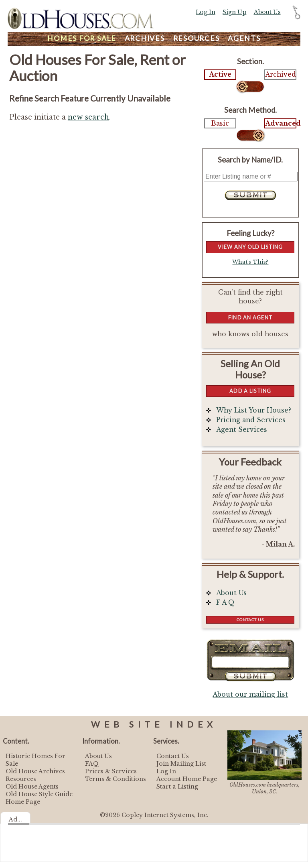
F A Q (225, 602)
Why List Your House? (253, 410)
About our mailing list (250, 694)
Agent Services (241, 429)
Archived (280, 74)
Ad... (15, 819)
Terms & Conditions (115, 779)
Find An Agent (250, 317)
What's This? (250, 261)
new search (88, 117)
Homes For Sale (81, 38)
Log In (205, 12)
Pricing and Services (251, 420)
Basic (220, 123)
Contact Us (250, 619)
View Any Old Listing (250, 247)
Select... (250, 87)
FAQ (92, 763)
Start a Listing (177, 786)
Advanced (280, 123)
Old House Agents (32, 786)
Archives (145, 38)
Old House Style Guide (39, 794)
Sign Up (234, 12)
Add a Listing (250, 391)
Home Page (23, 801)
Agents (244, 38)
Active (220, 74)
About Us (267, 12)
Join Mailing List (181, 763)
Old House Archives (35, 771)
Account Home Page (186, 779)
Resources (196, 38)
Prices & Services (111, 771)
